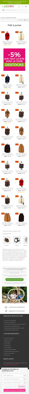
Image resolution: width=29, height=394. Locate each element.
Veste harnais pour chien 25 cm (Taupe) (7, 119)
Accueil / (3, 17)
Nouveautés (7, 345)
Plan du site (7, 355)
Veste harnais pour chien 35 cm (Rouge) (7, 42)
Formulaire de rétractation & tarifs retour (14, 324)
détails (5, 372)
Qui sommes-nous (9, 338)
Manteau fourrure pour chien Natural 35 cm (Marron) (7, 189)
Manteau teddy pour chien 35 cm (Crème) (21, 42)
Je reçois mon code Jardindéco (15, 279)
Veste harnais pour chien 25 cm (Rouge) (21, 189)
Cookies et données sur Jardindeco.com (10, 370)
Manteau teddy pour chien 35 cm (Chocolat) (7, 154)
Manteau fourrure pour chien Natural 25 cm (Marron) (7, 103)
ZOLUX (22, 257)
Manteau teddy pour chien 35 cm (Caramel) (7, 223)
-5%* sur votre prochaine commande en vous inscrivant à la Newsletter (14, 269)
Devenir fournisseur (9, 353)
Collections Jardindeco (10, 349)
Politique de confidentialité (11, 330)
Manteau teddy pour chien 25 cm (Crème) (21, 206)
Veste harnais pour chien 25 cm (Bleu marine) (7, 86)
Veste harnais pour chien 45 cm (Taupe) (21, 137)
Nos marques (7, 347)
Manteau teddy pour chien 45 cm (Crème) (21, 85)
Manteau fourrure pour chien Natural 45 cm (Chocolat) (7, 137)
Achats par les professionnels (11, 326)
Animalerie (9, 17)
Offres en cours (8, 340)
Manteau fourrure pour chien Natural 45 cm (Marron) (7, 206)
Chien (14, 17)
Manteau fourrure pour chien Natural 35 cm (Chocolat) (21, 120)
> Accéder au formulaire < (10, 364)
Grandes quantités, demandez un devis (14, 328)
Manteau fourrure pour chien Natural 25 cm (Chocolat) (21, 172)
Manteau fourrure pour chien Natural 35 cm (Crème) (21, 103)
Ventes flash (7, 342)
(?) (13, 375)
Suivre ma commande (10, 320)
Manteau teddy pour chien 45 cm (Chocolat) (21, 223)
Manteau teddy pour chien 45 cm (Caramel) (21, 154)
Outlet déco (7, 343)
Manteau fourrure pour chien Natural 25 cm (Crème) (7, 172)
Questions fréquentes (9, 322)
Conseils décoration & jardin (11, 351)
